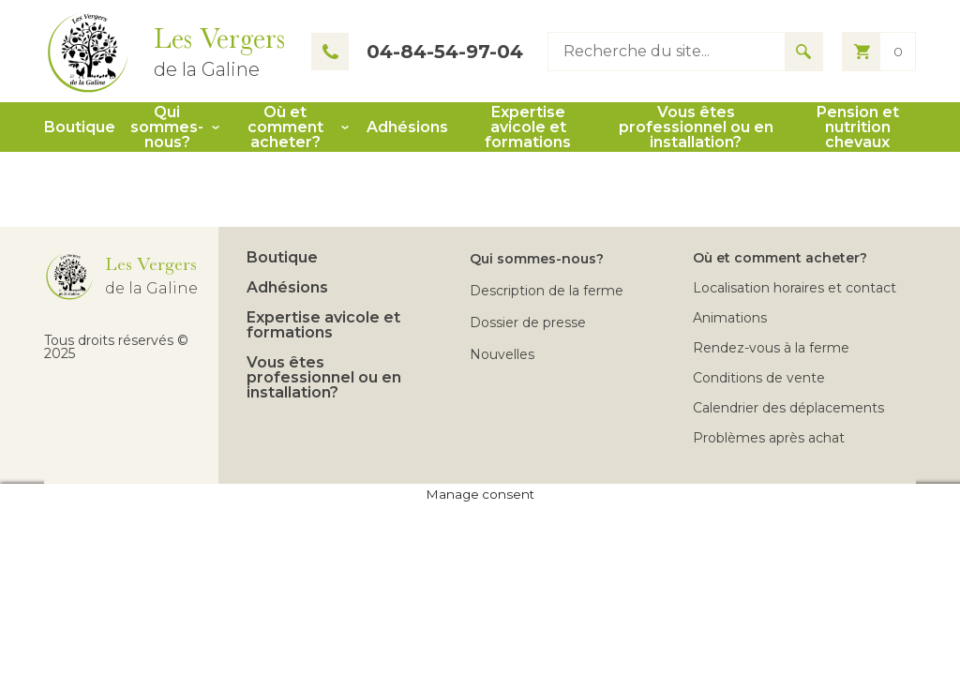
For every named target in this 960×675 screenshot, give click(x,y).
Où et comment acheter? (285, 127)
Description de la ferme (546, 290)
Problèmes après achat (769, 437)
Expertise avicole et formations (528, 127)
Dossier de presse (528, 322)
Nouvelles (502, 354)
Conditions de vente (759, 377)
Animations (730, 317)
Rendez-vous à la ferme (771, 347)
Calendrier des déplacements (788, 407)
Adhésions (407, 127)
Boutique (79, 127)
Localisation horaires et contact (794, 287)
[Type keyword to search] (666, 51)
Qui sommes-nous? (166, 127)
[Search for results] (803, 51)
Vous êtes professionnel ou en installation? (696, 127)
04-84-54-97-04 (417, 51)
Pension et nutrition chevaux (858, 127)
